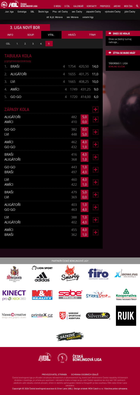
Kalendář (78, 6)
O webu (57, 6)
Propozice (105, 6)
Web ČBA (128, 6)
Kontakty (91, 6)
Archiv (117, 6)
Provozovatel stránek (54, 374)
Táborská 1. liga (118, 63)
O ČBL (67, 6)
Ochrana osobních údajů (84, 374)
